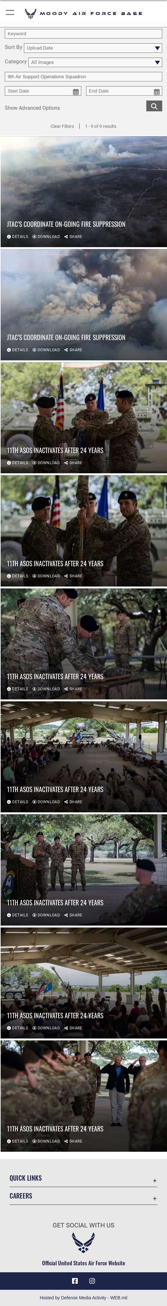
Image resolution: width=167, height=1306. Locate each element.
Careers (21, 1195)
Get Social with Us (83, 1225)
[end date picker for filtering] (124, 91)
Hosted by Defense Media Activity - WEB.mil (83, 1297)
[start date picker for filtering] (43, 91)
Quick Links (26, 1178)
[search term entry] (83, 33)
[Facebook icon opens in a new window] (75, 1281)
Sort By (13, 47)
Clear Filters (62, 126)
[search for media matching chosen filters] (154, 106)
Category (16, 62)
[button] (10, 13)
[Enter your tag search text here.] (83, 76)
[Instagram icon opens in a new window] (92, 1281)
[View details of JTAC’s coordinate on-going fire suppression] (84, 191)
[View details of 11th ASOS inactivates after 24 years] (84, 418)
